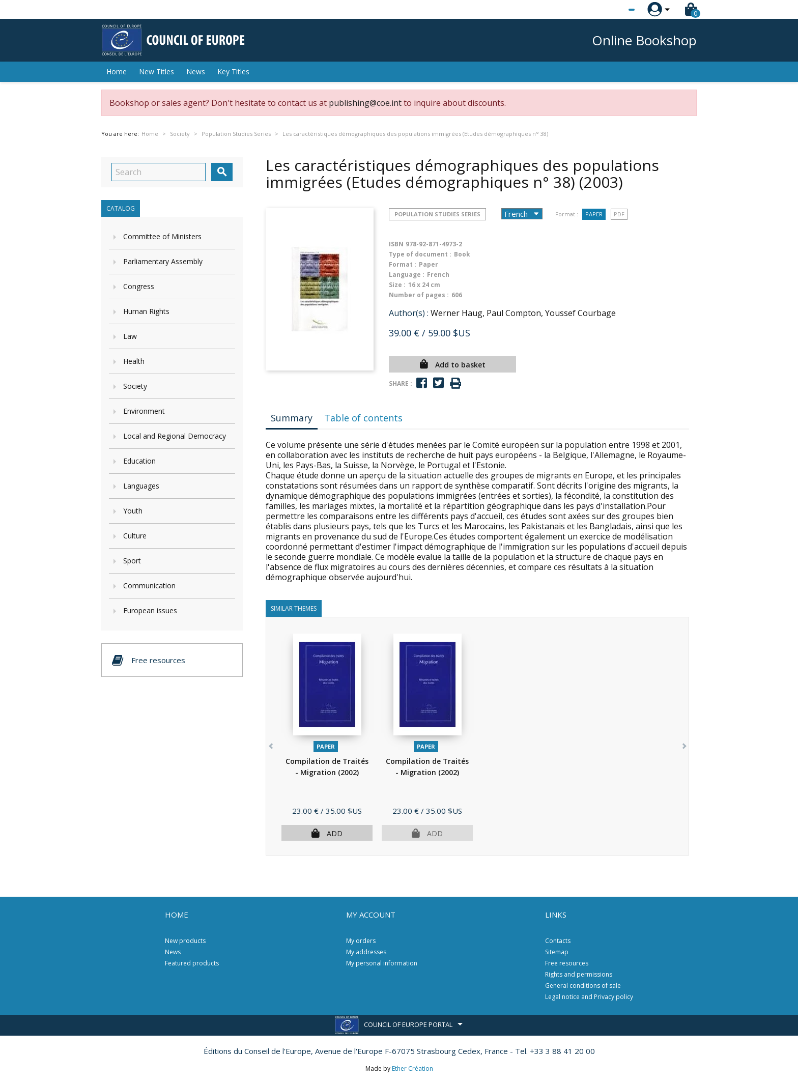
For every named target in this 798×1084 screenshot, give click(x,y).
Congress (138, 286)
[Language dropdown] (612, 10)
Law (130, 336)
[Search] (158, 172)
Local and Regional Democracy (174, 436)
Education (139, 461)
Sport (132, 560)
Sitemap (556, 952)
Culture (135, 535)
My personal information (381, 963)
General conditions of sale (583, 985)
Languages (141, 486)
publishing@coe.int (365, 102)
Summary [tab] (291, 418)
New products (185, 940)
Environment (144, 411)
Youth (132, 511)
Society (135, 386)
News (195, 71)
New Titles (156, 71)
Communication (149, 585)
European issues (150, 610)
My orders (361, 940)
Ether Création (412, 1068)
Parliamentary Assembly (163, 261)
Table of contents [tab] (363, 418)
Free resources (566, 963)
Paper (594, 214)
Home (116, 71)
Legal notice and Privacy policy (589, 996)
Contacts (558, 940)
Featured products (192, 963)
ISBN (396, 244)
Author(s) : (409, 313)
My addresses (366, 952)
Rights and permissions (578, 974)
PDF (619, 214)
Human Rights (146, 311)
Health (134, 361)
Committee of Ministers (162, 236)
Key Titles (233, 71)
